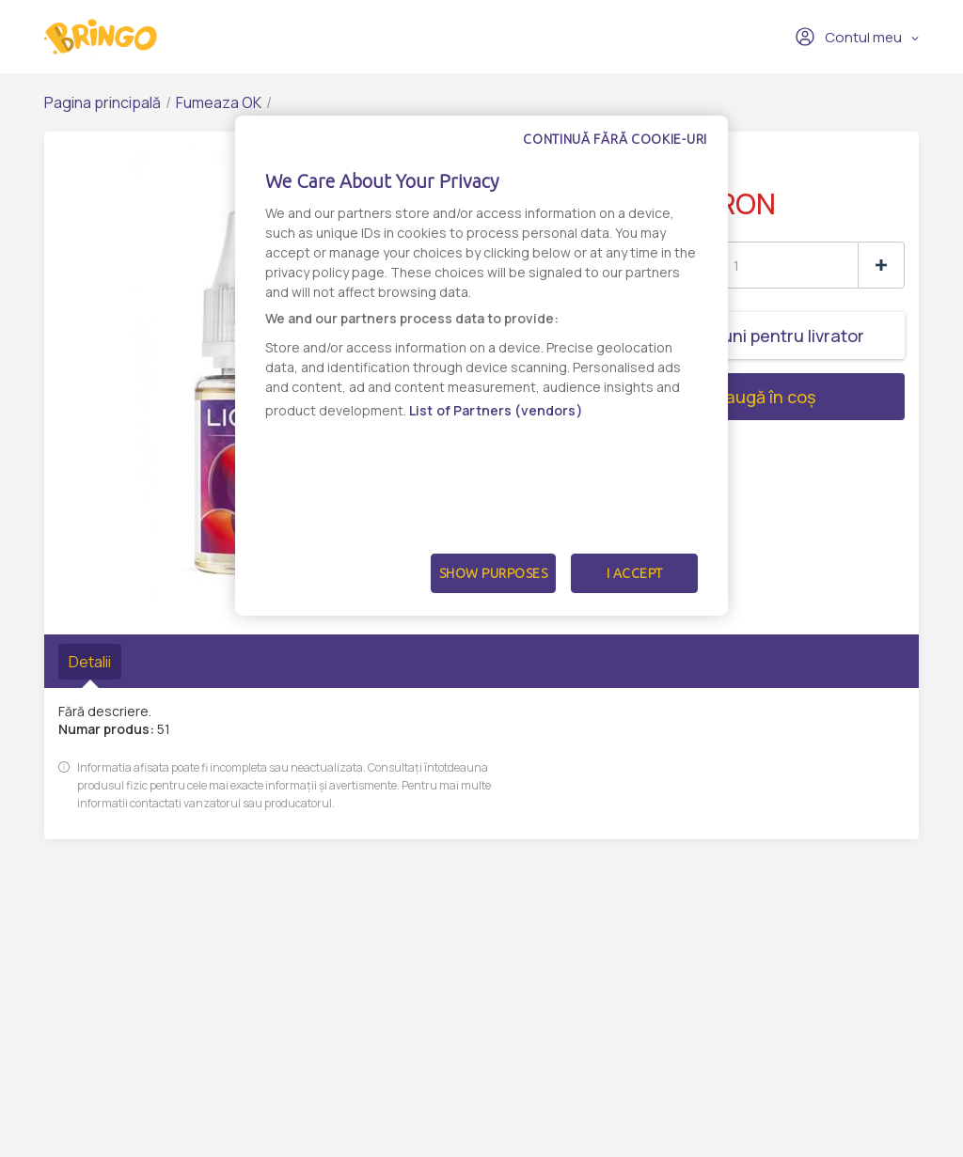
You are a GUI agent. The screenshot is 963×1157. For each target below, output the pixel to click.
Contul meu (848, 36)
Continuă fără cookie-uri (615, 139)
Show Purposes (493, 573)
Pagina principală (102, 102)
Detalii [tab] (90, 661)
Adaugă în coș (691, 396)
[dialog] (481, 366)
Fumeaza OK (218, 102)
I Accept (635, 573)
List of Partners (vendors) (496, 410)
